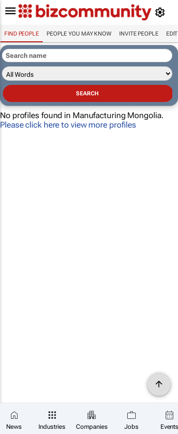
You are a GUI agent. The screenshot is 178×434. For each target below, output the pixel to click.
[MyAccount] (161, 12)
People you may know (79, 33)
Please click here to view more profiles (68, 124)
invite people (139, 33)
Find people (21, 33)
